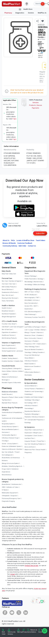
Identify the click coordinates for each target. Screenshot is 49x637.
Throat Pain (40, 441)
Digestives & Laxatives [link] (9, 332)
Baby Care (13, 274)
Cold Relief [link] (5, 327)
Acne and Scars (30, 447)
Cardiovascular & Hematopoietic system (12, 419)
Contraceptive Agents (9, 435)
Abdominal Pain (30, 449)
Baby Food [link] (5, 274)
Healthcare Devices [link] (8, 335)
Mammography (30, 297)
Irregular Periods (30, 441)
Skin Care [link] (5, 281)
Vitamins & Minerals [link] (8, 348)
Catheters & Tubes (12, 487)
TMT (37, 297)
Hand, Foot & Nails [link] (8, 301)
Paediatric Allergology (31, 414)
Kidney (43, 330)
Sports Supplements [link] (8, 345)
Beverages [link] (5, 380)
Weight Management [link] (9, 317)
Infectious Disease (31, 361)
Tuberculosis (41, 344)
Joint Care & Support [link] (16, 327)
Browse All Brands (9, 243)
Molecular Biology (39, 284)
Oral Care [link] (5, 284)
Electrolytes (28, 375)
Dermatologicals (7, 455)
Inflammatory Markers (32, 372)
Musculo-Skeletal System (10, 429)
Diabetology (28, 394)
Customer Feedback (24, 243)
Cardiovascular (16, 484)
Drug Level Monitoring (32, 355)
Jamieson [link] (19, 351)
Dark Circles (38, 435)
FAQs (13, 240)
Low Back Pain (29, 438)
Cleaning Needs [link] (7, 368)
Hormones (5, 432)
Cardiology (28, 400)
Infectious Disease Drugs (10, 438)
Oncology (5, 441)
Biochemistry (38, 282)
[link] (12, 4)
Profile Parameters (31, 279)
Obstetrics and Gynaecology (34, 391)
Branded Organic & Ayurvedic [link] (11, 382)
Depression (28, 433)
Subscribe (40, 233)
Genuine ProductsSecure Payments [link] (35, 105)
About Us (6, 240)
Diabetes (40, 335)
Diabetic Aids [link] (19, 361)
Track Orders (40, 240)
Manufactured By (10, 150)
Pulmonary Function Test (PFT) (35, 317)
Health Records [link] (7, 394)
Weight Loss (37, 433)
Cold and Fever (38, 430)
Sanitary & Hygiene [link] (15, 281)
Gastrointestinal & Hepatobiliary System (12, 414)
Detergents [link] (17, 368)
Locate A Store (25, 240)
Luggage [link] (4, 374)
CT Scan (31, 292)
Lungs (31, 330)
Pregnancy (28, 344)
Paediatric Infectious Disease (34, 417)
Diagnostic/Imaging (8, 501)
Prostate (35, 341)
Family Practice (30, 389)
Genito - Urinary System (9, 444)
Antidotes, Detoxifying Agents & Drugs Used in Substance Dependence (12, 469)
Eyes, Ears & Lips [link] (7, 295)
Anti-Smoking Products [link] (9, 338)
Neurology (35, 400)
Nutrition (19, 449)
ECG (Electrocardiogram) (33, 311)
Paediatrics (39, 389)
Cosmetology (29, 408)
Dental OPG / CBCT (31, 306)
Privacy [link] (24, 632)
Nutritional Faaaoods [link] (8, 314)
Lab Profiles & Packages (32, 327)
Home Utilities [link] (6, 371)
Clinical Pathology (30, 276)
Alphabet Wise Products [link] (9, 403)
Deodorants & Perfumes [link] (10, 292)
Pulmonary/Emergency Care (11, 498)
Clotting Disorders (38, 352)
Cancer (39, 338)
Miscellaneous (6, 475)
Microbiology (29, 282)
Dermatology (29, 403)
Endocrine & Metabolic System (11, 446)
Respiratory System (8, 424)
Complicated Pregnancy (36, 420)
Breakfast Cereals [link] (7, 311)
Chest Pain (28, 430)
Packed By (30, 150)
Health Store (25, 9)
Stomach (27, 369)
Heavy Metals (29, 358)
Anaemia (28, 335)
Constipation (29, 435)
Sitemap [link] (19, 632)
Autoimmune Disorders (32, 366)
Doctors (31, 13)
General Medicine (30, 386)
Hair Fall (27, 444)
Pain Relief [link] (12, 324)
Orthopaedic (6, 495)
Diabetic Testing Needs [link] (9, 358)
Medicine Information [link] (9, 392)
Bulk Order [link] (3, 633)
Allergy (27, 332)
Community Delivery (10, 246)
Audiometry (28, 309)
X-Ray (37, 292)
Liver (26, 330)
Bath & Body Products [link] (9, 287)
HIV (34, 344)
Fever (33, 335)
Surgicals (14, 495)
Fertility (37, 330)
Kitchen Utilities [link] (17, 371)
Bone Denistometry (31, 303)
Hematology (28, 284)
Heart (43, 327)
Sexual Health (40, 449)
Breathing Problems (37, 444)
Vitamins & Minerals (8, 449)
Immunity (32, 338)
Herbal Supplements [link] (8, 351)
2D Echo (36, 300)
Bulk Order (22, 246)
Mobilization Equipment (9, 493)
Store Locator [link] (19, 397)
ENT (35, 403)
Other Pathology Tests (32, 347)
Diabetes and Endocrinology (33, 397)
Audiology (28, 422)
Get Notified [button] (45, 66)
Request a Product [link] (8, 397)
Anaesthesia (6, 484)
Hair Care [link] (12, 284)
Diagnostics (20, 13)
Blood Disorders (30, 364)
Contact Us (32, 246)
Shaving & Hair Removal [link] (9, 298)
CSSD (3, 487)
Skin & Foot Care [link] (7, 329)
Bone (26, 338)
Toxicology (28, 352)
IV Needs (5, 490)
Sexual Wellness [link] (7, 289)
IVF (26, 420)
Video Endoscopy (30, 314)
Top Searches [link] (6, 400)
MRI (26, 292)
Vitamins (40, 332)
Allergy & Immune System (10, 463)
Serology (40, 279)
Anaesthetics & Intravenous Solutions (11, 459)
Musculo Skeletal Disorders (33, 349)
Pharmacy (8, 13)
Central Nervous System (9, 426)
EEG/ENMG (28, 300)
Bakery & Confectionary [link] (9, 377)
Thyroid (32, 332)
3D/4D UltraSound (30, 295)
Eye (3, 452)
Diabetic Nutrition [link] (7, 361)
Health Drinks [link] (6, 308)
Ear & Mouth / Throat (12, 452)
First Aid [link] (4, 324)
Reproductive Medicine (32, 411)
